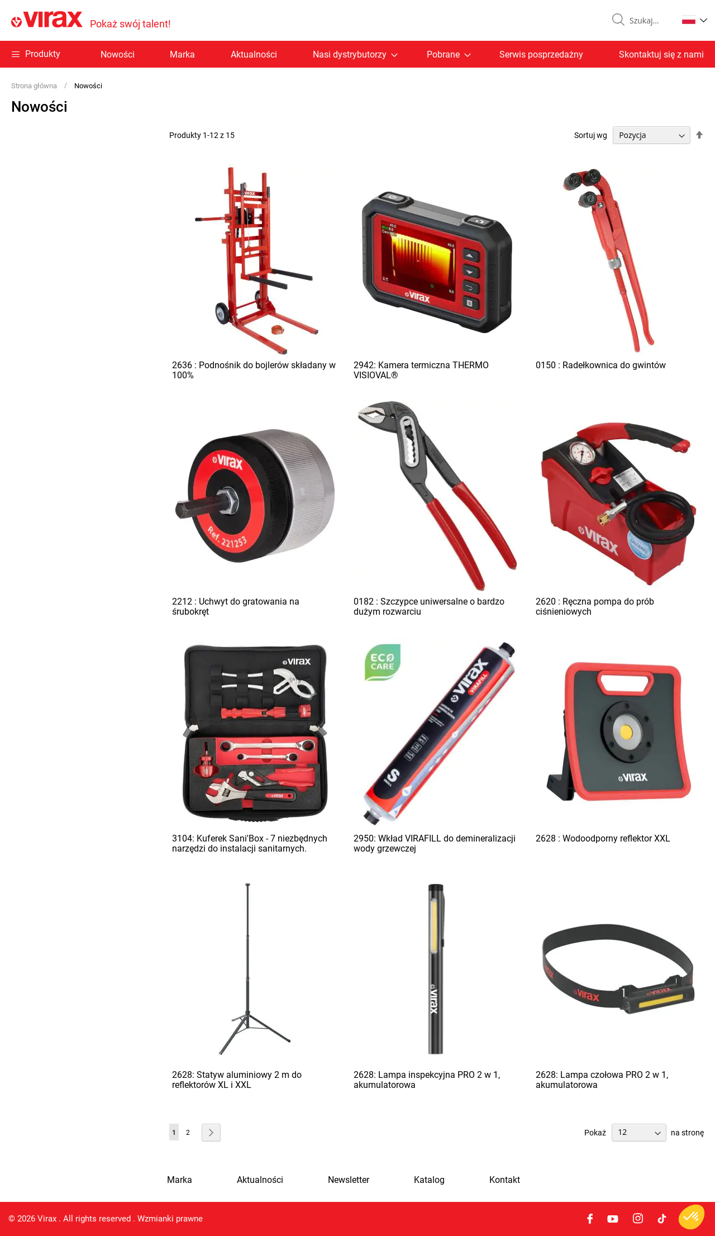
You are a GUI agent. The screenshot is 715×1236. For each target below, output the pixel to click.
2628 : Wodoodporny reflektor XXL (603, 838)
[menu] (357, 54)
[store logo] (91, 20)
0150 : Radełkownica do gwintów (601, 365)
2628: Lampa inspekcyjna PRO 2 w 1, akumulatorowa (427, 1079)
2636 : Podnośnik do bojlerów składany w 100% (254, 370)
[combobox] (649, 21)
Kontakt (504, 1180)
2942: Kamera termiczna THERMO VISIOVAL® (421, 370)
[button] (694, 19)
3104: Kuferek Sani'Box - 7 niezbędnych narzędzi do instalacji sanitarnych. (249, 843)
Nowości (118, 54)
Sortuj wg (590, 135)
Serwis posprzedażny (541, 54)
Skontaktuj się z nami (661, 54)
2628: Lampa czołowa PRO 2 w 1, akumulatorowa (602, 1079)
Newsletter (348, 1180)
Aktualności (254, 54)
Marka (182, 54)
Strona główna (35, 86)
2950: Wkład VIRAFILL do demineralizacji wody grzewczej (435, 843)
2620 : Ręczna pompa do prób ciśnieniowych (595, 606)
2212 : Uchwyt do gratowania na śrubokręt (235, 606)
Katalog (429, 1180)
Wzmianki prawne (170, 1219)
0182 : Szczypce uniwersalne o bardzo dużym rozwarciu (429, 606)
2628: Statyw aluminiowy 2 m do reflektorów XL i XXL (237, 1079)
